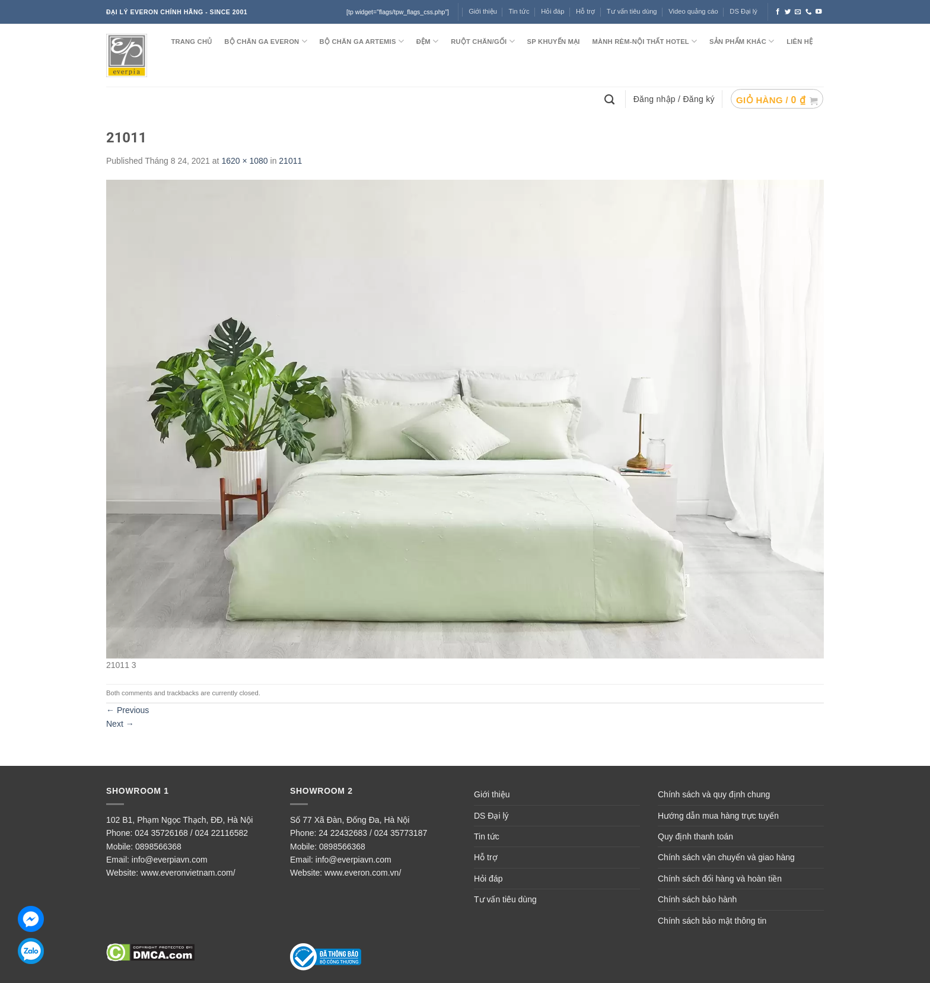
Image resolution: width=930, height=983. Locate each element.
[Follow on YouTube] (819, 11)
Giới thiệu (492, 794)
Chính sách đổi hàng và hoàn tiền (720, 878)
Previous (127, 710)
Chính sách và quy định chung (714, 794)
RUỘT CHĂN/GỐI (483, 41)
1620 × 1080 (244, 161)
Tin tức (519, 11)
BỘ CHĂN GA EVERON (265, 41)
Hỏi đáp (552, 11)
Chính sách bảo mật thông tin (712, 920)
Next (120, 723)
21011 (290, 161)
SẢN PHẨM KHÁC (741, 41)
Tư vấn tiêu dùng (632, 11)
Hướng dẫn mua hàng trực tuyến (718, 815)
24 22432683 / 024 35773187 (373, 833)
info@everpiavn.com (170, 859)
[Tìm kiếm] (610, 98)
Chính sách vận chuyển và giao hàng (726, 857)
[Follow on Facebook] (778, 11)
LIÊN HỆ (799, 41)
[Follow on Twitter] (788, 11)
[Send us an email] (798, 11)
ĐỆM (427, 41)
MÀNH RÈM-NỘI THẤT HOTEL (644, 41)
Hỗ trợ (585, 11)
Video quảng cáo (693, 11)
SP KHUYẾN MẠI (553, 41)
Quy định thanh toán (695, 836)
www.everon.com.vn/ (362, 872)
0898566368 (158, 846)
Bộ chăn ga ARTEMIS (362, 41)
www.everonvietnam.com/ (188, 872)
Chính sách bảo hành (697, 899)
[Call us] (808, 11)
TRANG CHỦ (191, 41)
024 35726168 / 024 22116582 (191, 833)
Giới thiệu (483, 11)
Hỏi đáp (488, 878)
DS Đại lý (743, 11)
